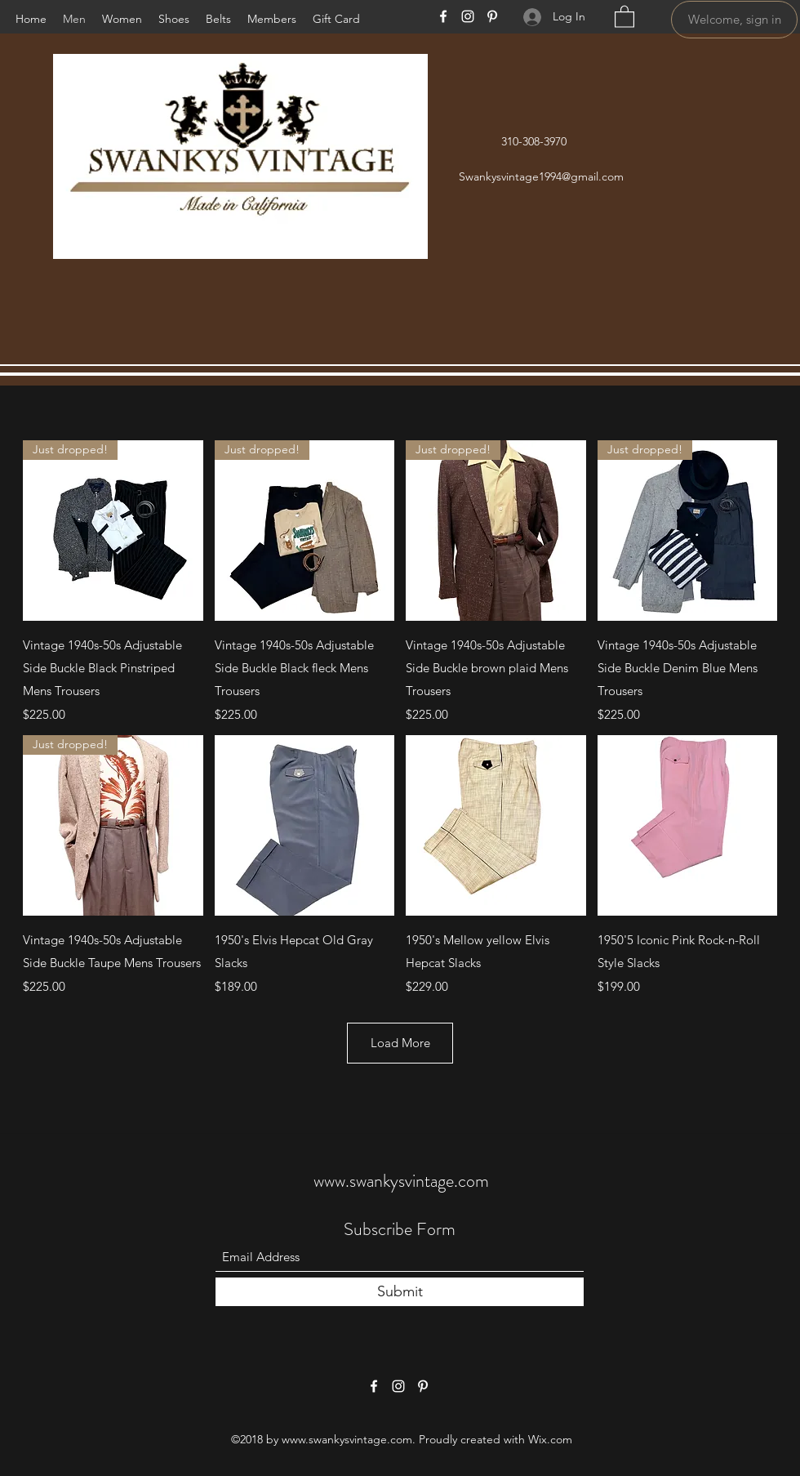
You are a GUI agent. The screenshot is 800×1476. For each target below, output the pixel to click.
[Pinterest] (492, 16)
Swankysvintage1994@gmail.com (541, 176)
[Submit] (400, 1292)
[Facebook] (443, 16)
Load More (400, 1042)
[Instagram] (468, 16)
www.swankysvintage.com (401, 1180)
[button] (624, 16)
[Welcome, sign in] (734, 19)
